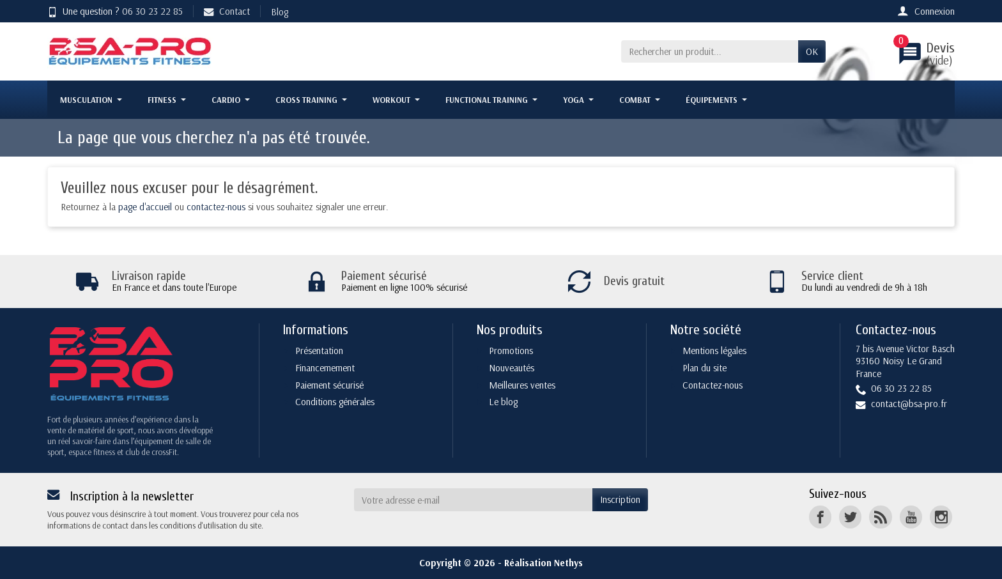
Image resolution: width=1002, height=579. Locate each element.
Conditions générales (334, 402)
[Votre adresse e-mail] (473, 499)
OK (812, 51)
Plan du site (704, 368)
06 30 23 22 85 (152, 11)
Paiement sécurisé (329, 385)
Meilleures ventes (522, 385)
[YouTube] (911, 517)
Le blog (503, 402)
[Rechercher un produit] (709, 51)
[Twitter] (850, 517)
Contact (227, 11)
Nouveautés (511, 368)
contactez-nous (216, 207)
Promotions (511, 350)
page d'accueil (145, 207)
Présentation (319, 350)
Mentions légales (714, 350)
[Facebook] (820, 517)
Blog (279, 12)
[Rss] (880, 517)
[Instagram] (941, 517)
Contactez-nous (712, 385)
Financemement (325, 368)
